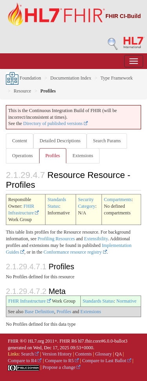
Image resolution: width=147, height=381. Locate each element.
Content (19, 140)
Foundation (23, 78)
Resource (22, 91)
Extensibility (96, 238)
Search (30, 354)
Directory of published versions (55, 123)
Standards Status (98, 301)
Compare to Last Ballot (106, 360)
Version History (57, 354)
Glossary (103, 354)
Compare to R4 (25, 360)
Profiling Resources (56, 238)
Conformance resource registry (75, 252)
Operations (22, 155)
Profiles (52, 155)
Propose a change (61, 367)
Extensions (83, 155)
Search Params (107, 140)
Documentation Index (70, 78)
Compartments (118, 199)
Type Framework (116, 78)
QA (118, 354)
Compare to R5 (62, 360)
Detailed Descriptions (60, 140)
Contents (83, 354)
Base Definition (39, 311)
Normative (126, 301)
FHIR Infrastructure (29, 301)
